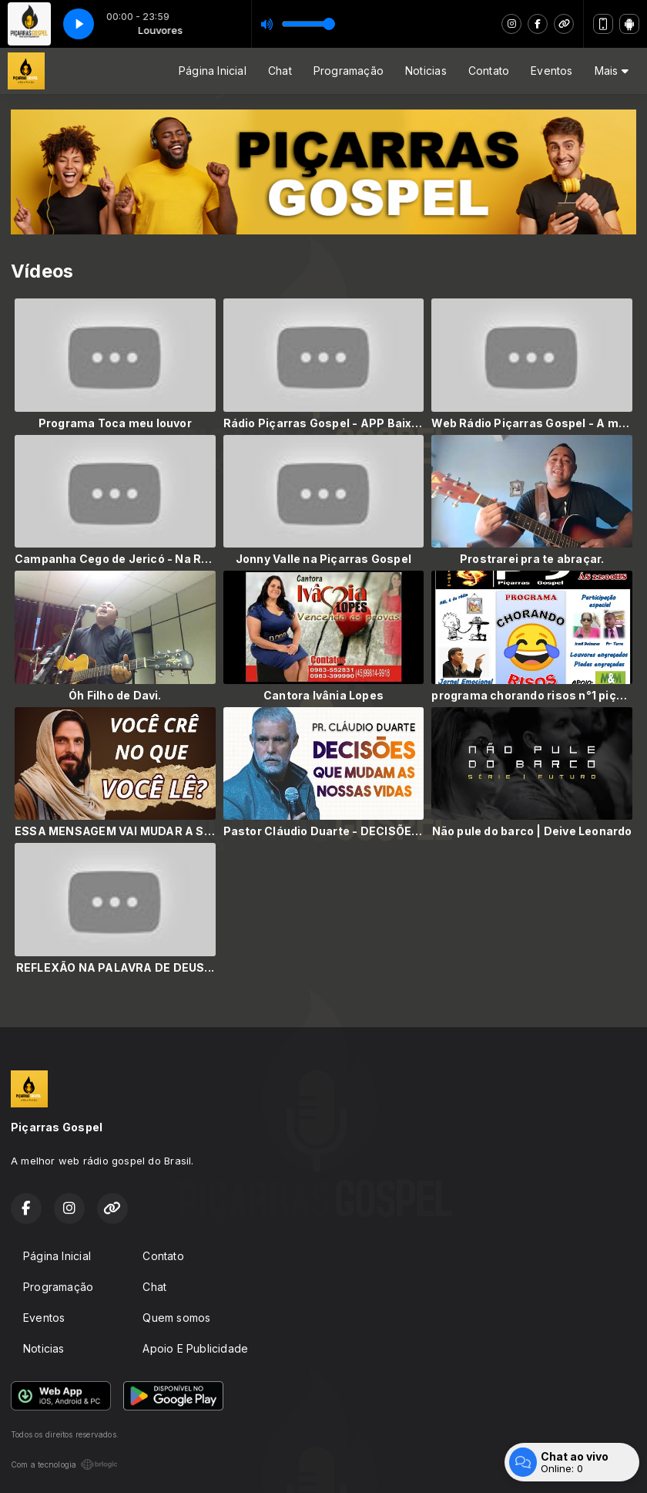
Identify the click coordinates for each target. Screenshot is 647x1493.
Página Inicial (212, 70)
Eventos (551, 70)
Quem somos (176, 1317)
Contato (488, 70)
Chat (280, 70)
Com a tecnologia (64, 1464)
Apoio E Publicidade (195, 1348)
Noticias (426, 70)
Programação (348, 70)
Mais (612, 70)
